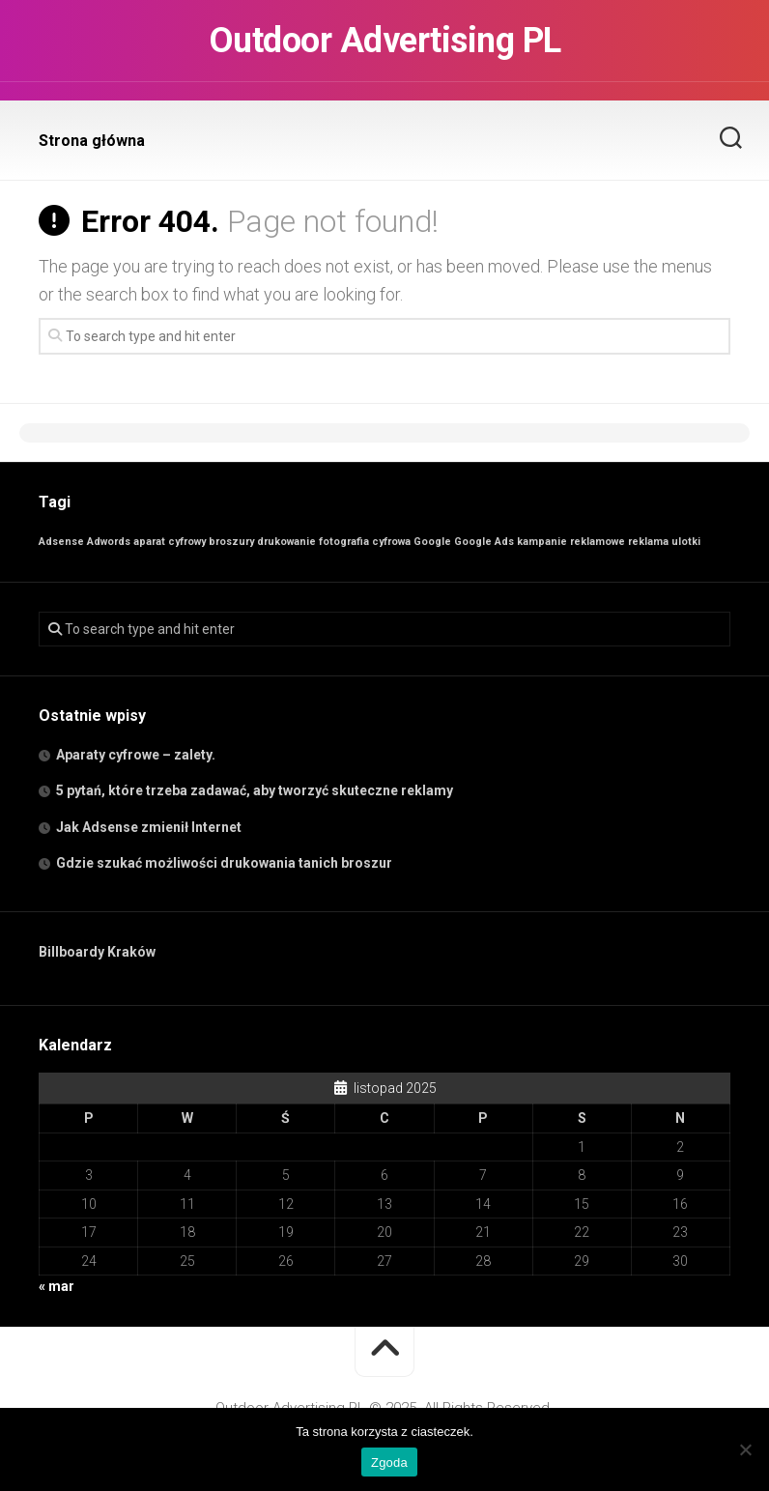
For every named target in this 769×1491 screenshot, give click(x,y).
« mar (56, 1286)
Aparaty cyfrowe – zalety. (135, 754)
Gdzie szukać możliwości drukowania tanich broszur (224, 863)
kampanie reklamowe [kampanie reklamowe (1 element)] (571, 541)
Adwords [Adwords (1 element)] (108, 541)
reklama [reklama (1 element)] (648, 541)
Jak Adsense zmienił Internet (149, 827)
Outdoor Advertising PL (385, 40)
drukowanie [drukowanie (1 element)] (286, 541)
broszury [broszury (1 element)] (231, 541)
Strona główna (92, 140)
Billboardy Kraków (97, 952)
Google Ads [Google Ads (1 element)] (484, 541)
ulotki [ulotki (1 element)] (685, 541)
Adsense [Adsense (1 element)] (61, 541)
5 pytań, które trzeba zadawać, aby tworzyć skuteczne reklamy (254, 790)
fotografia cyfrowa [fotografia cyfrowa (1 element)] (365, 541)
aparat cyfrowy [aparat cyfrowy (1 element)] (169, 541)
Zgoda (389, 1462)
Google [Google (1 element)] (432, 541)
